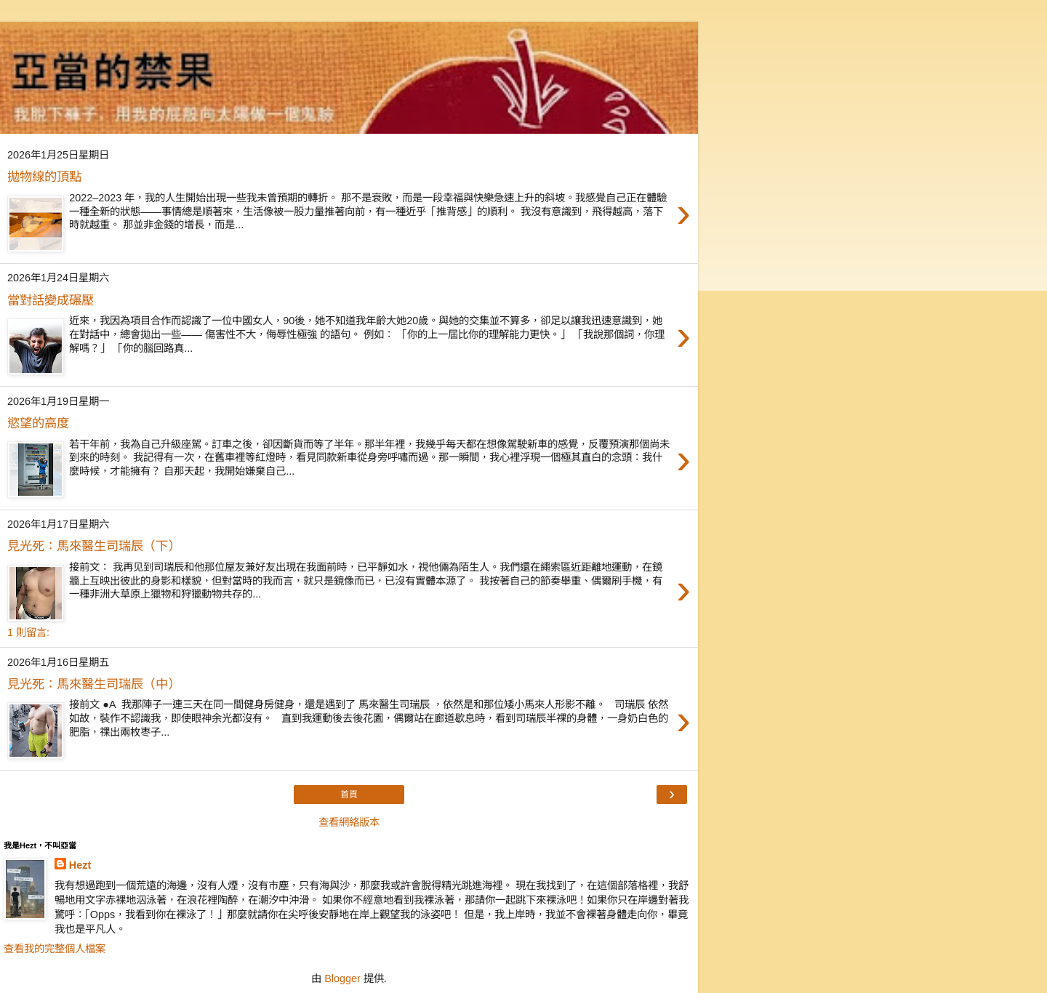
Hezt (80, 865)
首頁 (349, 794)
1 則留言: (28, 632)
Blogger (342, 978)
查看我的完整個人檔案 (54, 948)
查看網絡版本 (349, 822)
